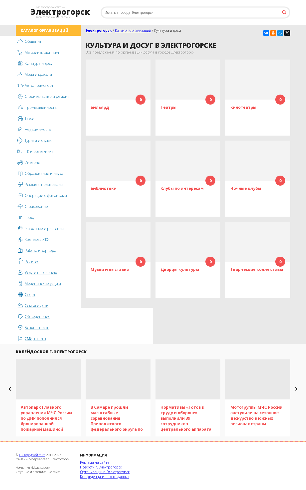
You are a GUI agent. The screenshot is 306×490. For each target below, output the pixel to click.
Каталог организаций (133, 30)
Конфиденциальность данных (104, 476)
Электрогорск (99, 30)
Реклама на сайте (94, 462)
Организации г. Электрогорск (105, 471)
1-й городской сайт (32, 455)
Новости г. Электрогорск (101, 467)
